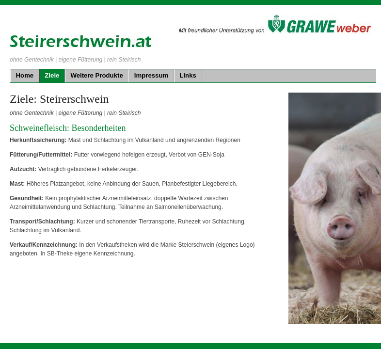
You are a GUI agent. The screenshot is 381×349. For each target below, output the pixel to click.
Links (187, 75)
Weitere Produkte (97, 75)
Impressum (151, 75)
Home (25, 75)
